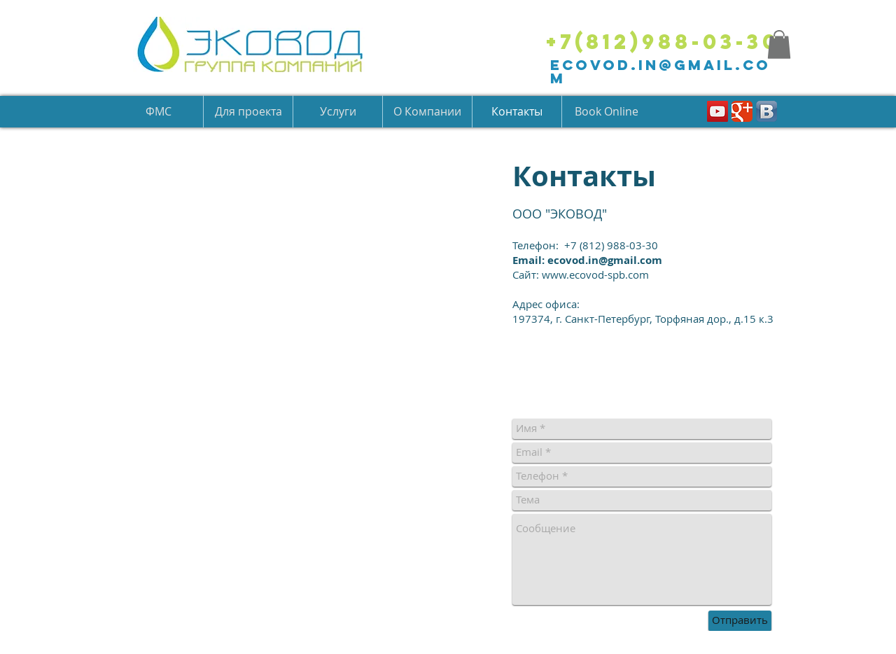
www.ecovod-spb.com (595, 274)
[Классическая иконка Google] (742, 111)
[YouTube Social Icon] (717, 111)
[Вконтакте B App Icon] (766, 111)
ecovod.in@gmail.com (660, 71)
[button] (779, 44)
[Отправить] (739, 621)
